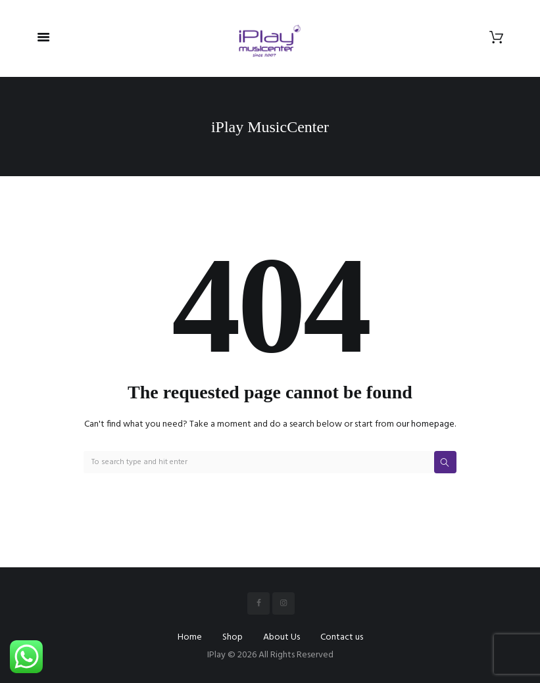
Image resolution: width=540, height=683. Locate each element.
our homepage (425, 424)
